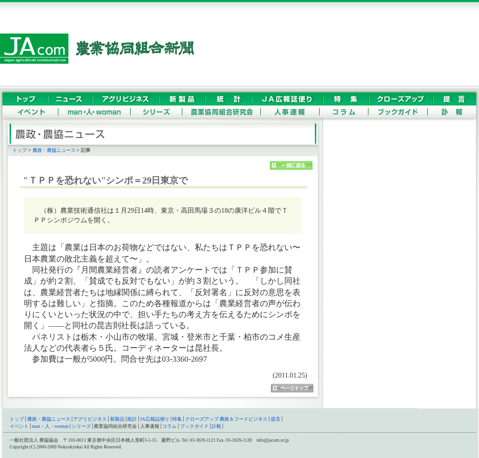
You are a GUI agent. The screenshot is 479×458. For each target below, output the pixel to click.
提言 (275, 419)
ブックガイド (194, 426)
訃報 (216, 426)
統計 (132, 419)
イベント (19, 426)
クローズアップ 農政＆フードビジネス (226, 419)
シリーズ (81, 426)
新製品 (117, 419)
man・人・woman (50, 426)
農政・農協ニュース (54, 150)
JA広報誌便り (154, 419)
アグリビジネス (90, 419)
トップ (19, 150)
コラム (169, 426)
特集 (177, 419)
